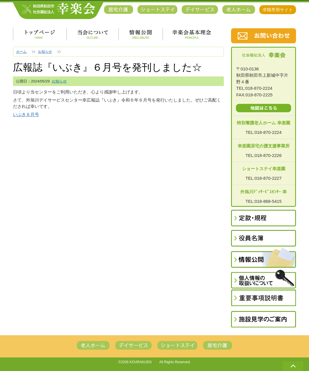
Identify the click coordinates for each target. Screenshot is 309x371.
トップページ (39, 34)
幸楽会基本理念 (192, 34)
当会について (92, 34)
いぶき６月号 (26, 114)
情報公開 (140, 34)
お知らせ (59, 81)
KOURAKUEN (141, 362)
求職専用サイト (278, 9)
